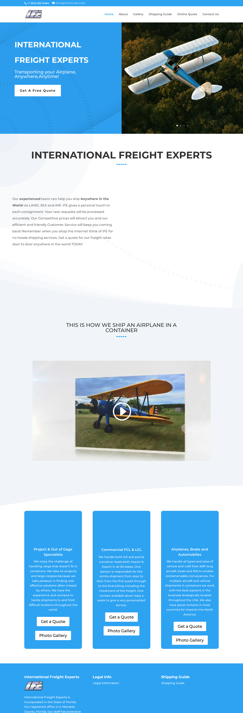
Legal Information (106, 655)
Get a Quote (53, 594)
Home (109, 14)
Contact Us (211, 14)
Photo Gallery (53, 608)
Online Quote (187, 14)
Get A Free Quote (38, 90)
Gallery (138, 14)
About (123, 14)
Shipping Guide (160, 14)
